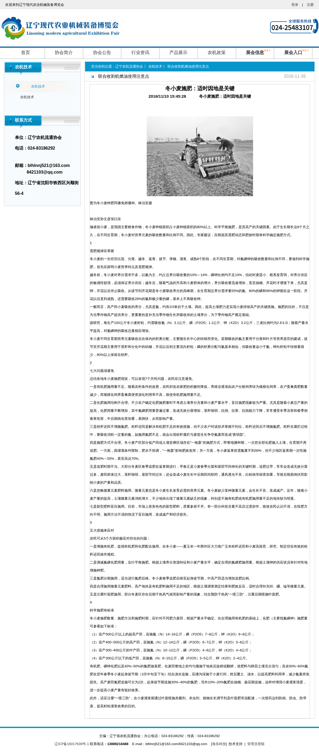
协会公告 (102, 52)
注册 (310, 5)
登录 (294, 5)
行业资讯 (140, 52)
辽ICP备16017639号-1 (71, 744)
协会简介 (64, 52)
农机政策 (217, 52)
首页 (25, 52)
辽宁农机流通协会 (129, 66)
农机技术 (27, 97)
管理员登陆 (256, 744)
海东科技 (219, 744)
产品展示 (178, 52)
